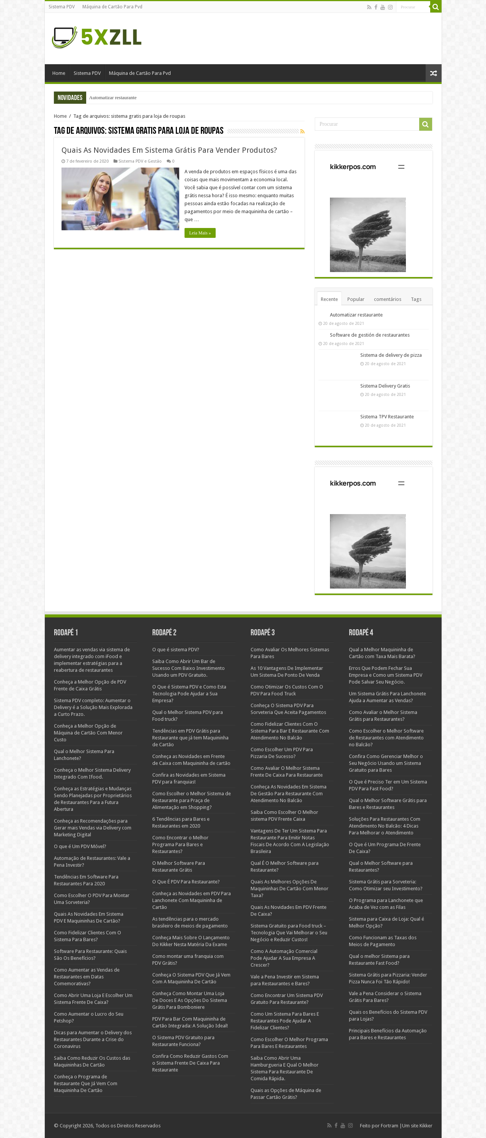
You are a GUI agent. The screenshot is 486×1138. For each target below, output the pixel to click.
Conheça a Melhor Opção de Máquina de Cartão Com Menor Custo (88, 732)
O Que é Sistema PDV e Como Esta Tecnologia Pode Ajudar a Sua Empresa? (189, 693)
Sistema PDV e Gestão (140, 161)
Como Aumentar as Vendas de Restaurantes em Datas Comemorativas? (87, 976)
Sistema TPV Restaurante (387, 416)
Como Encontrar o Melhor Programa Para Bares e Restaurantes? (180, 844)
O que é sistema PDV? (175, 649)
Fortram (389, 1126)
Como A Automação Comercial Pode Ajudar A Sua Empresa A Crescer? (284, 958)
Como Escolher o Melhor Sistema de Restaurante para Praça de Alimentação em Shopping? (191, 800)
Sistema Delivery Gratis (385, 386)
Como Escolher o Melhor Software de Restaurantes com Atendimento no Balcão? (386, 737)
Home (58, 73)
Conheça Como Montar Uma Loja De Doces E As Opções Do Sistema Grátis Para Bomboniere (189, 1000)
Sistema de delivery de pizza (391, 355)
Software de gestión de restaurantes (370, 335)
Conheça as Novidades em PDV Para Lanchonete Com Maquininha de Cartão (191, 900)
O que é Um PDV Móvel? (80, 846)
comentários (387, 299)
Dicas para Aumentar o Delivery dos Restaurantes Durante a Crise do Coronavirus (93, 1039)
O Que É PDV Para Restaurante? (186, 882)
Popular (355, 299)
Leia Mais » (200, 233)
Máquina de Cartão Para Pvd (112, 6)
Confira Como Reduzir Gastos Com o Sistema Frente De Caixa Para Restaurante (190, 1063)
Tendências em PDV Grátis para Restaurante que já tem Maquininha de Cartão (190, 737)
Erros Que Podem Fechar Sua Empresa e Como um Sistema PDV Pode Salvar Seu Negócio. (385, 675)
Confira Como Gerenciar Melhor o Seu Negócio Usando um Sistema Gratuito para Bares (386, 763)
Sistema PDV (62, 6)
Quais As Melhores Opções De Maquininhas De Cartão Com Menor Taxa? (289, 888)
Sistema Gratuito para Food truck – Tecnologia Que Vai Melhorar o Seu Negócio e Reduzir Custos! (289, 932)
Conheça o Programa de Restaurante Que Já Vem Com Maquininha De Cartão (85, 1083)
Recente (329, 299)
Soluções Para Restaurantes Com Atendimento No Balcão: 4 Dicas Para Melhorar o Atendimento (384, 826)
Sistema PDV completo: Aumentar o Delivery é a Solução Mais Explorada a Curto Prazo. (93, 707)
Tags (416, 299)
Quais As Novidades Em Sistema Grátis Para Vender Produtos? (169, 150)
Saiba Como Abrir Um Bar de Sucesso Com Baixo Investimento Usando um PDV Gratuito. (188, 668)
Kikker (426, 1126)
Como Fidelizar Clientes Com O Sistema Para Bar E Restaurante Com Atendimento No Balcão (290, 731)
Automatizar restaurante (113, 97)
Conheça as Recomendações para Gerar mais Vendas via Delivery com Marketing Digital (92, 827)
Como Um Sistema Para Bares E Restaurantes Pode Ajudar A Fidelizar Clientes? (285, 1020)
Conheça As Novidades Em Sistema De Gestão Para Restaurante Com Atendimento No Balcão (289, 793)
